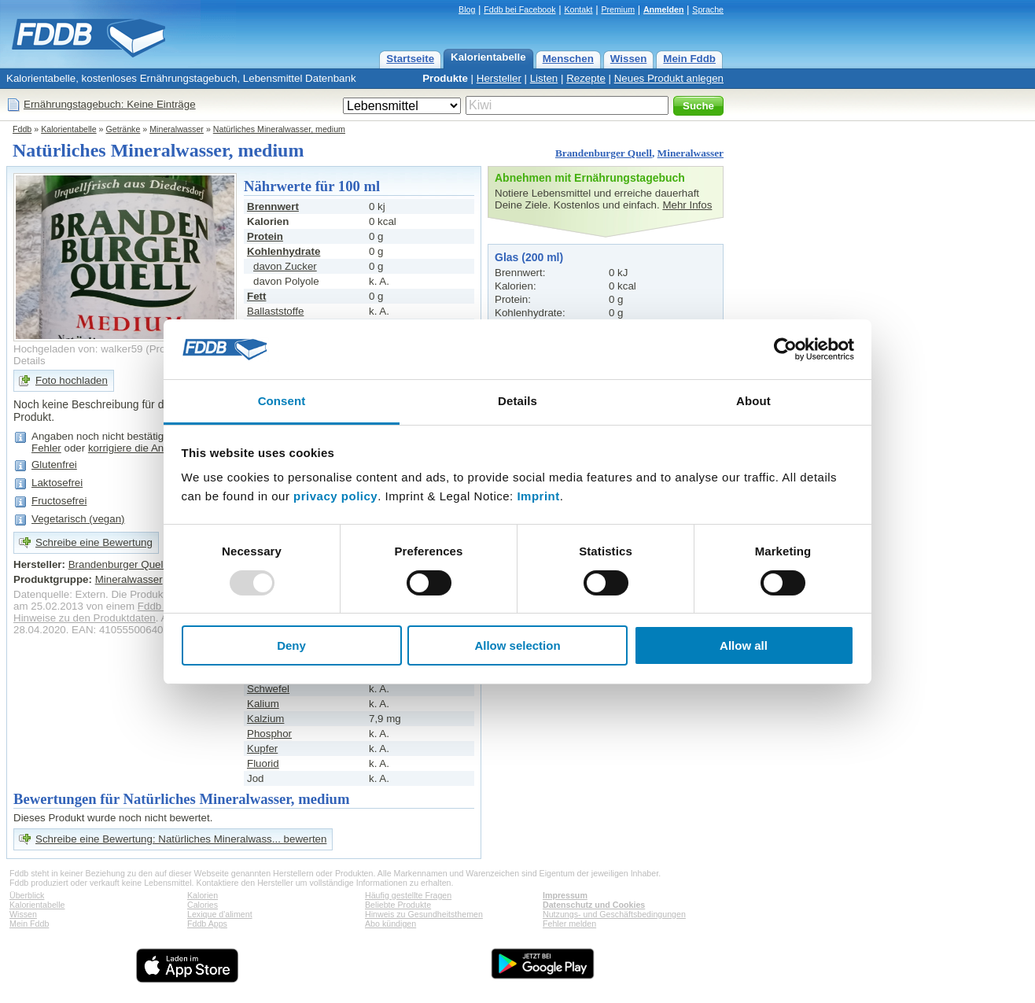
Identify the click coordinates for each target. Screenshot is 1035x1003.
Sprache (708, 9)
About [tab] (753, 400)
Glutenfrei (54, 464)
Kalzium (265, 719)
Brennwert (273, 206)
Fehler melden (569, 923)
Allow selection (517, 645)
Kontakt (578, 9)
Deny (291, 645)
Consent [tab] (282, 400)
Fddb (22, 129)
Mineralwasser (176, 129)
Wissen (628, 59)
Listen (544, 78)
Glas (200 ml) (529, 257)
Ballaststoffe (275, 311)
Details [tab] (517, 400)
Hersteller (499, 78)
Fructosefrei (59, 501)
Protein (265, 236)
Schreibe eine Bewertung (94, 542)
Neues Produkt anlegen (669, 78)
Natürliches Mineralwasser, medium (279, 129)
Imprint (538, 496)
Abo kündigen (390, 923)
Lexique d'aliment (219, 914)
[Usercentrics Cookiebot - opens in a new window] (785, 349)
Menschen (568, 59)
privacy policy (335, 496)
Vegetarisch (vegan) (78, 519)
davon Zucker (285, 266)
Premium (618, 9)
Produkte (445, 78)
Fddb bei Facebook (519, 9)
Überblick (26, 895)
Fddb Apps (207, 923)
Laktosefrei (57, 483)
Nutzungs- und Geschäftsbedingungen (614, 914)
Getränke (123, 129)
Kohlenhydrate (283, 251)
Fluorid (263, 763)
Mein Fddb (689, 59)
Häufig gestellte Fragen (408, 895)
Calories (202, 904)
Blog (467, 9)
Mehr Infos (687, 205)
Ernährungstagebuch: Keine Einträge (110, 104)
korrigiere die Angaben (140, 448)
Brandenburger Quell (603, 153)
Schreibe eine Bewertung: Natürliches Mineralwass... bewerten (180, 839)
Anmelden (663, 9)
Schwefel (268, 689)
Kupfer (262, 748)
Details (29, 361)
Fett (256, 296)
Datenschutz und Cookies (594, 904)
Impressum (565, 895)
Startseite (410, 59)
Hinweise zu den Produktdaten (84, 618)
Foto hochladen (71, 380)
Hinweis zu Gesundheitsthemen (424, 914)
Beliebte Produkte (398, 904)
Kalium (263, 704)
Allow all (744, 645)
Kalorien (202, 895)
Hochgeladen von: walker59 (78, 349)
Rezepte (586, 78)
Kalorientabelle (488, 57)
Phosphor (269, 733)
